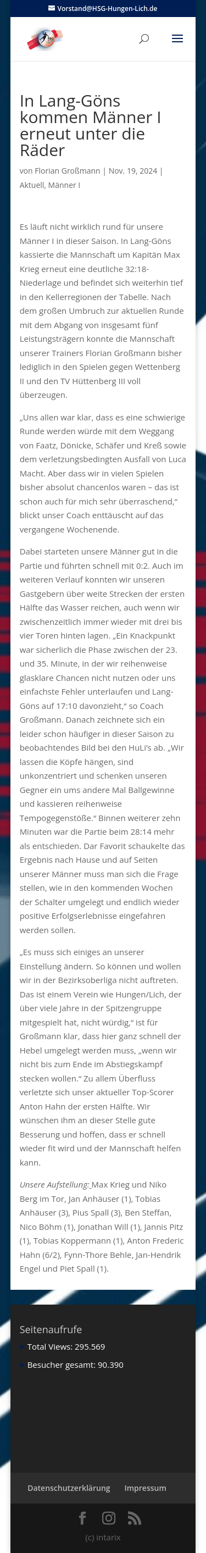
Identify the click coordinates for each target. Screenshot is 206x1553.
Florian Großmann (67, 170)
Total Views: (51, 1346)
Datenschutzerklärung (68, 1488)
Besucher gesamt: (62, 1364)
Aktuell (32, 185)
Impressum (145, 1488)
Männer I (64, 185)
